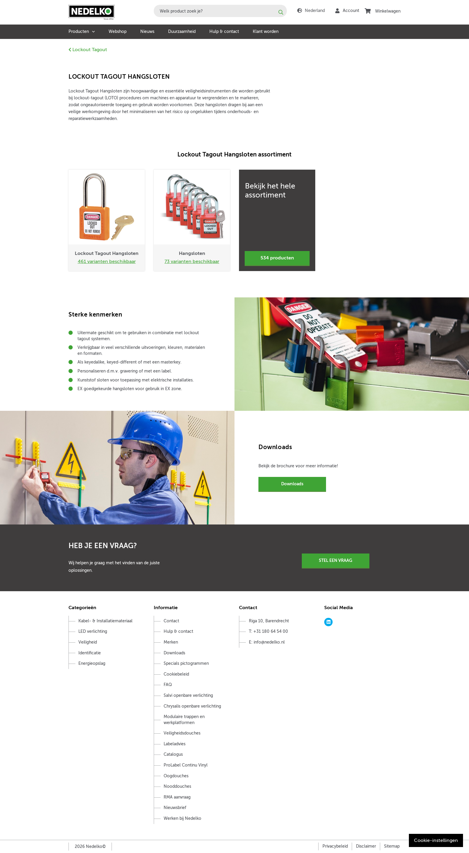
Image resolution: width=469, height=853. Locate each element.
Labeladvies (174, 744)
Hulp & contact (224, 31)
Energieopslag (91, 663)
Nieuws (147, 31)
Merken (171, 642)
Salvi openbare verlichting (188, 695)
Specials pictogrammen (186, 663)
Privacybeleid (335, 846)
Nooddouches (177, 786)
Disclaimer (366, 846)
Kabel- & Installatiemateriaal (105, 621)
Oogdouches (176, 776)
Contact (171, 621)
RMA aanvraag (177, 797)
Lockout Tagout (87, 49)
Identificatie (89, 653)
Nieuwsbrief (175, 807)
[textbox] (220, 11)
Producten (78, 31)
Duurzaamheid (182, 31)
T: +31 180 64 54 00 (268, 631)
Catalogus (173, 754)
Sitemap (392, 846)
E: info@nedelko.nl (267, 642)
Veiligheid (87, 642)
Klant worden (265, 31)
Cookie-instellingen (436, 840)
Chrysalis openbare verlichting (192, 706)
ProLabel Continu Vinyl (186, 765)
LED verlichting (92, 631)
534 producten (277, 258)
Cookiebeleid (176, 674)
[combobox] (220, 11)
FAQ (168, 684)
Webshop (118, 31)
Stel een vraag (335, 560)
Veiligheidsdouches (182, 733)
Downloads (292, 483)
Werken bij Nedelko (182, 818)
